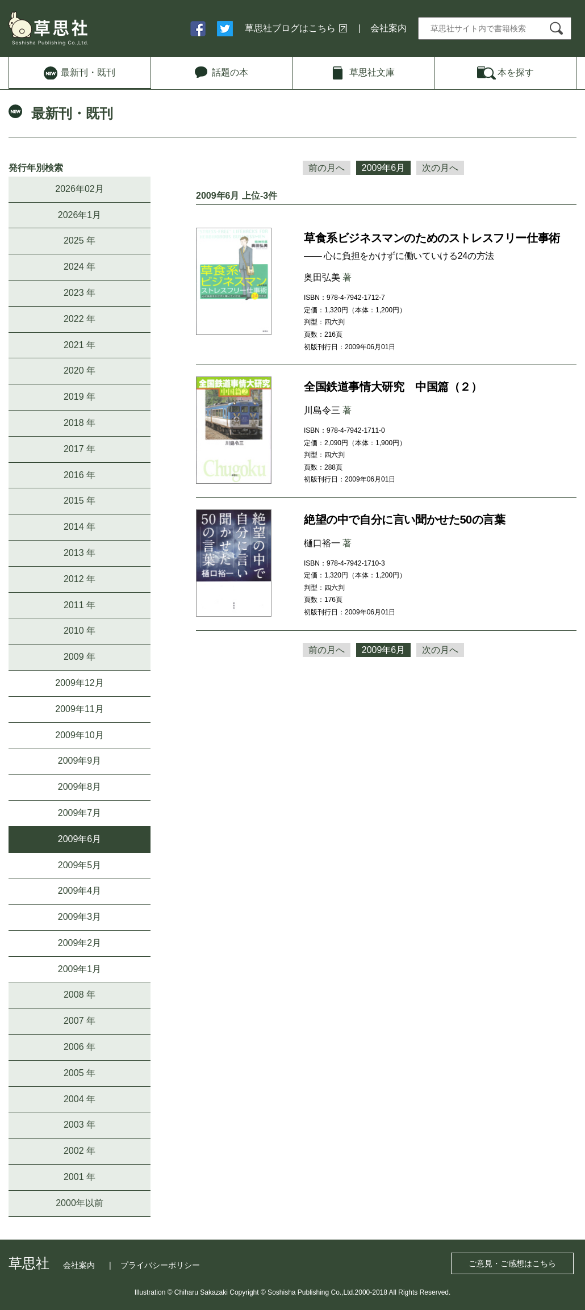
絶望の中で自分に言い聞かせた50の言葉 (404, 519)
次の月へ (440, 168)
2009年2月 (80, 943)
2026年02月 (79, 189)
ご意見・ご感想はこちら (512, 1263)
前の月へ (326, 168)
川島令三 (322, 410)
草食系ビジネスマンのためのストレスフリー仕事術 (432, 238)
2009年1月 (80, 969)
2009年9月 (80, 760)
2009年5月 (80, 865)
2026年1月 (80, 215)
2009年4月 (80, 890)
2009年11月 (79, 709)
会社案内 (388, 28)
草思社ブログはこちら (290, 28)
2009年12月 (79, 683)
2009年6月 (80, 839)
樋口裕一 (322, 543)
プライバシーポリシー (160, 1265)
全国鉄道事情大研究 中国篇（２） (393, 386)
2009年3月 (80, 917)
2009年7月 (80, 813)
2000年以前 (79, 1203)
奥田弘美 (322, 277)
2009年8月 (80, 787)
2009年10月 (79, 735)
